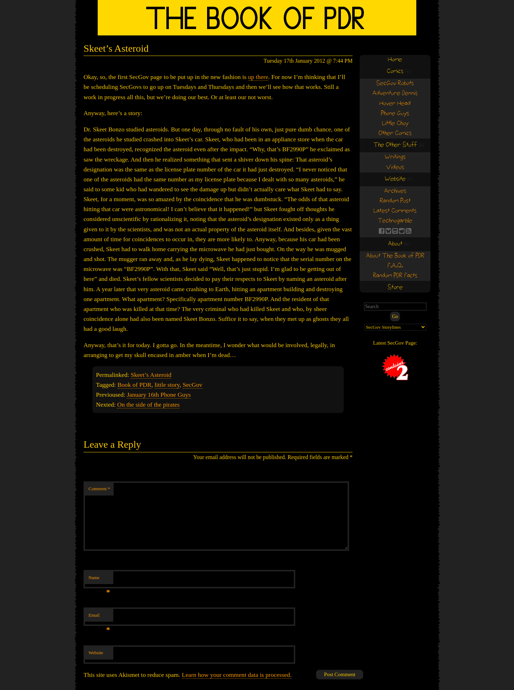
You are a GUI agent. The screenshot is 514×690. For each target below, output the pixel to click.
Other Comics (395, 133)
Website (95, 652)
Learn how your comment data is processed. (237, 674)
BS (388, 231)
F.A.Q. (395, 266)
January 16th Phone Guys (158, 394)
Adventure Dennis (395, 93)
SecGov (192, 384)
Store (395, 287)
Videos (395, 167)
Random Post (395, 201)
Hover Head (395, 104)
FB (381, 231)
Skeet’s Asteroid (151, 374)
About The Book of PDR (395, 256)
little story (166, 384)
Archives (395, 191)
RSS (408, 231)
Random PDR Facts (395, 276)
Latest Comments (395, 211)
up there (258, 76)
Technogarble (395, 221)
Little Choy (395, 123)
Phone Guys (395, 113)
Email (99, 617)
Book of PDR (135, 384)
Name (99, 579)
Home (395, 60)
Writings (395, 157)
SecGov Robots (395, 83)
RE (402, 231)
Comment (99, 488)
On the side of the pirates (148, 404)
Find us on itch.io (395, 231)
